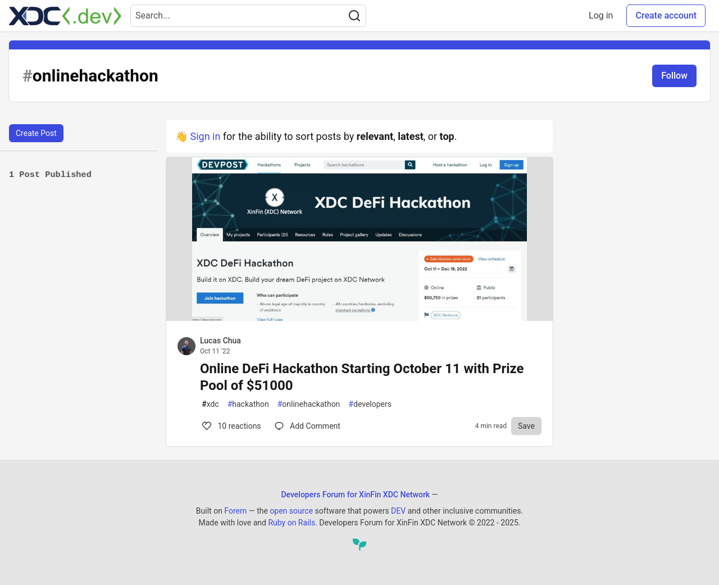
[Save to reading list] (526, 426)
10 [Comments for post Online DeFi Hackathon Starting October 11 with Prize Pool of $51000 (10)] (230, 426)
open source (291, 510)
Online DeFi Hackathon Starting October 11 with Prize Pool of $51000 (362, 377)
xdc (210, 404)
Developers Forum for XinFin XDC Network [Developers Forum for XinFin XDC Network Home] (355, 494)
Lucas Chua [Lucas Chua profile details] (220, 340)
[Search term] (248, 15)
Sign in (205, 136)
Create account (666, 15)
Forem (235, 510)
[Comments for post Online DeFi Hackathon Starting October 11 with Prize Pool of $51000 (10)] (307, 426)
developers (370, 404)
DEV (398, 510)
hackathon (248, 404)
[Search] (354, 15)
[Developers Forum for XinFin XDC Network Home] (65, 15)
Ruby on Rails (291, 522)
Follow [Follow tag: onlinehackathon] (674, 75)
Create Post (36, 133)
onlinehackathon (308, 404)
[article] (359, 317)
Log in (601, 15)
